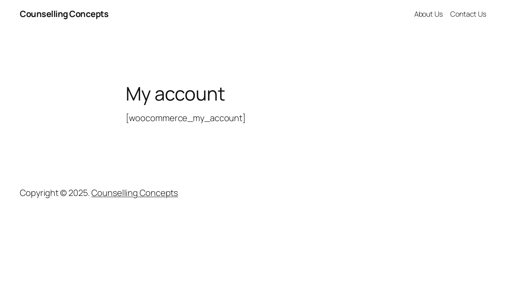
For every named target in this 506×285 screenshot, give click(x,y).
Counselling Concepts (64, 14)
